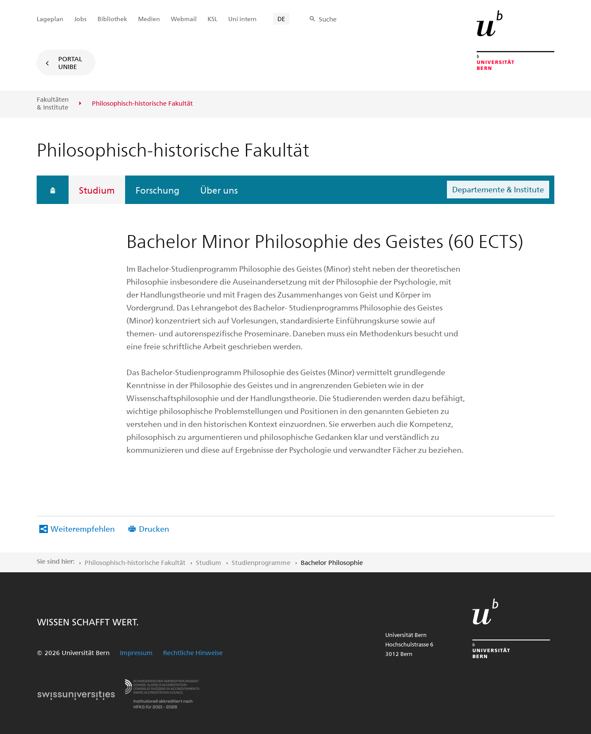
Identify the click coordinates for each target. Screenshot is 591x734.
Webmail (184, 19)
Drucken (154, 528)
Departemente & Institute (498, 189)
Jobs (80, 19)
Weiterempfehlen (82, 528)
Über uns (219, 190)
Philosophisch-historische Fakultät (135, 562)
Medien (149, 19)
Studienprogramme (261, 562)
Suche (327, 19)
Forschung (157, 190)
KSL (212, 19)
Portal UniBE (70, 62)
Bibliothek (112, 19)
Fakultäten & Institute (53, 103)
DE (281, 19)
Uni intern (242, 19)
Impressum (136, 652)
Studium (97, 190)
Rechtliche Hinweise (193, 652)
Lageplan (50, 19)
